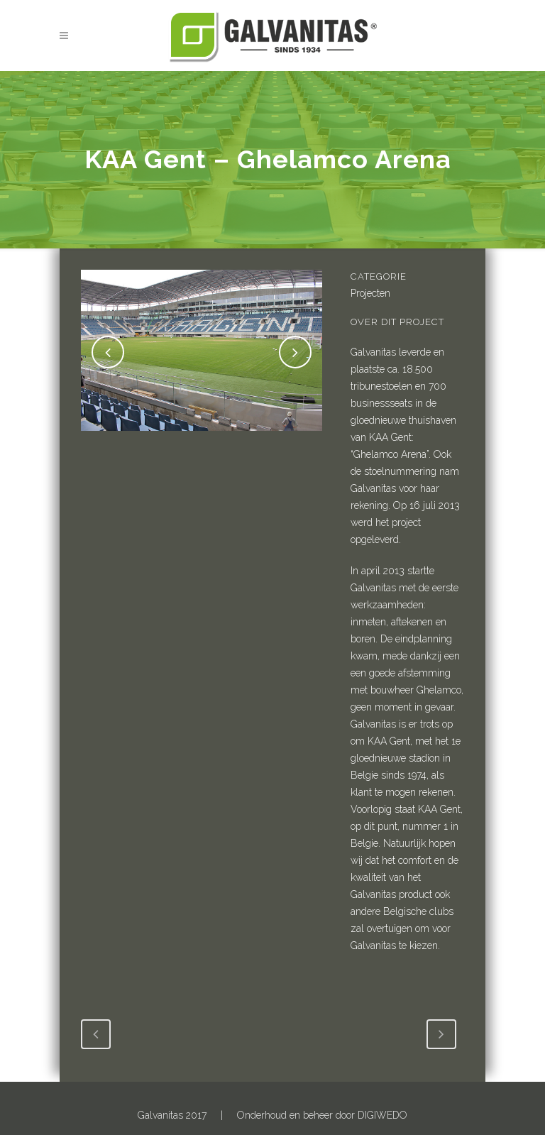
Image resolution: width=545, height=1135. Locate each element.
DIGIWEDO (382, 1115)
